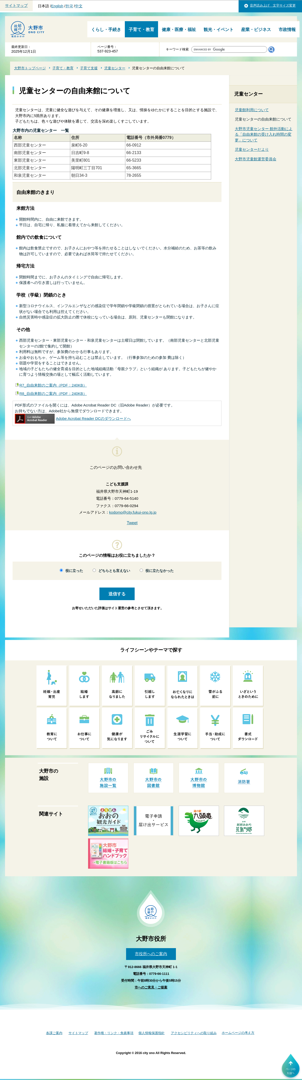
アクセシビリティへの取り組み (194, 1033)
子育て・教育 (141, 29)
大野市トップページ (30, 68)
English (57, 6)
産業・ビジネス (256, 29)
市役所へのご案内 (151, 954)
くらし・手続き (106, 29)
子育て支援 (89, 68)
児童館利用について (252, 110)
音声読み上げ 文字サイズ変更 (273, 5)
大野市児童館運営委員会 (255, 159)
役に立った (74, 571)
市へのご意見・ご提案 (151, 987)
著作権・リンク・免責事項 (113, 1033)
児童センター (114, 68)
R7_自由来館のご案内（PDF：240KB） (53, 385)
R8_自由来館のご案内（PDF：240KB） (53, 393)
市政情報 (287, 29)
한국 (69, 6)
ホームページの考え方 (238, 1033)
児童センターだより (252, 149)
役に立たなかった (159, 571)
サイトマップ (16, 6)
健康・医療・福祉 (179, 29)
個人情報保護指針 (151, 1033)
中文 (79, 6)
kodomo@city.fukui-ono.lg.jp (133, 512)
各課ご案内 (54, 1033)
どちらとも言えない (114, 571)
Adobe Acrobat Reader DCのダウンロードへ (73, 418)
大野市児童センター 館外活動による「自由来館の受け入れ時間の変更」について (263, 134)
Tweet (132, 523)
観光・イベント (219, 29)
